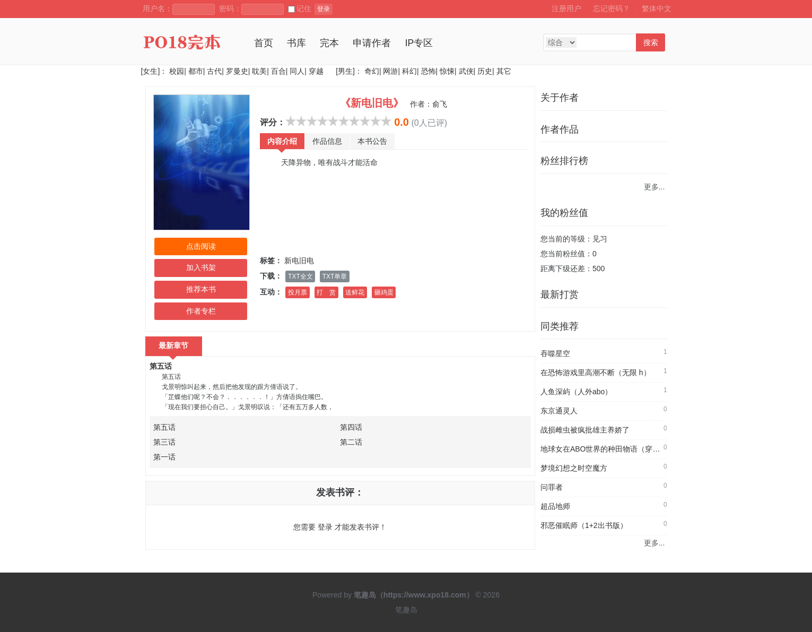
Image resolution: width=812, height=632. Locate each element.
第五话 (161, 366)
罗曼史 (237, 71)
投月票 (297, 292)
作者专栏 (201, 311)
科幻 (409, 71)
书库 (296, 43)
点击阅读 (201, 246)
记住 (299, 8)
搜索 (650, 42)
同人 (297, 71)
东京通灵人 (559, 410)
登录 (323, 9)
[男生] (344, 71)
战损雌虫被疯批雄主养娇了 (585, 430)
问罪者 (551, 487)
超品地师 (555, 506)
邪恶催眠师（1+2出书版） (583, 525)
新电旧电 (299, 260)
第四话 (351, 427)
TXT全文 (300, 276)
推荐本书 (201, 289)
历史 (484, 71)
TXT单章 (334, 276)
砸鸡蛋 (384, 292)
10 (386, 121)
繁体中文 (656, 8)
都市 (195, 71)
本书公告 (372, 141)
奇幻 (371, 71)
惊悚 (447, 71)
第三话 (164, 442)
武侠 (466, 71)
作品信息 (327, 141)
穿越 (316, 71)
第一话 (164, 457)
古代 (214, 71)
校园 (176, 71)
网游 (390, 71)
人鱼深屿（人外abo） (576, 391)
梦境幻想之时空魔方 (573, 468)
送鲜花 (354, 292)
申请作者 (372, 43)
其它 (503, 71)
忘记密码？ (611, 8)
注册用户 (566, 8)
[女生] (150, 71)
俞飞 (439, 104)
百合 (278, 71)
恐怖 (428, 71)
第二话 (351, 442)
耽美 (259, 71)
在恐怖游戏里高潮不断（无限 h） (595, 372)
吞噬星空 (555, 353)
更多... (654, 187)
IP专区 (419, 43)
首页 (263, 43)
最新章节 (174, 345)
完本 (329, 43)
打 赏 (326, 292)
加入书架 (201, 267)
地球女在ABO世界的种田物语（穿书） (604, 449)
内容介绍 (282, 141)
